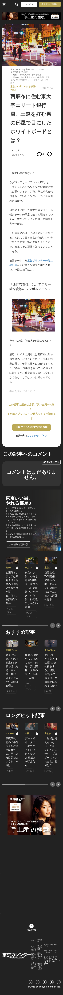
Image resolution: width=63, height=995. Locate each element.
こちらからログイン (37, 435)
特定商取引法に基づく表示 (39, 966)
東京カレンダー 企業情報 (33, 965)
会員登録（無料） (49, 4)
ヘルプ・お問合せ (33, 948)
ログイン (29, 4)
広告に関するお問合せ (33, 956)
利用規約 (39, 940)
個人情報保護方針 (39, 947)
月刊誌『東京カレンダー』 (51, 945)
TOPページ (33, 941)
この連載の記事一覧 (18, 544)
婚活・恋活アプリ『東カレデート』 (50, 951)
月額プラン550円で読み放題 (31, 427)
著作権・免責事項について (39, 957)
